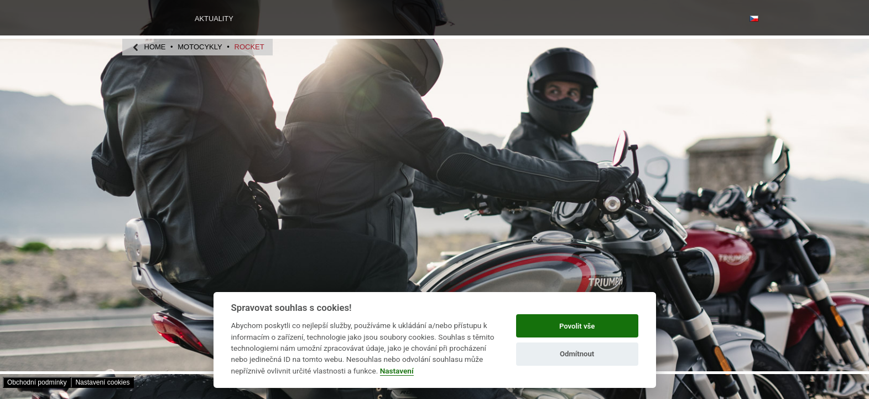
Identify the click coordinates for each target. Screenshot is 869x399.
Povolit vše (577, 326)
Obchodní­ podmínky (36, 382)
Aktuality (214, 18)
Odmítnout (577, 354)
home (155, 47)
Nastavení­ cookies (102, 382)
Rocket (249, 47)
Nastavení (397, 370)
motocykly (200, 47)
